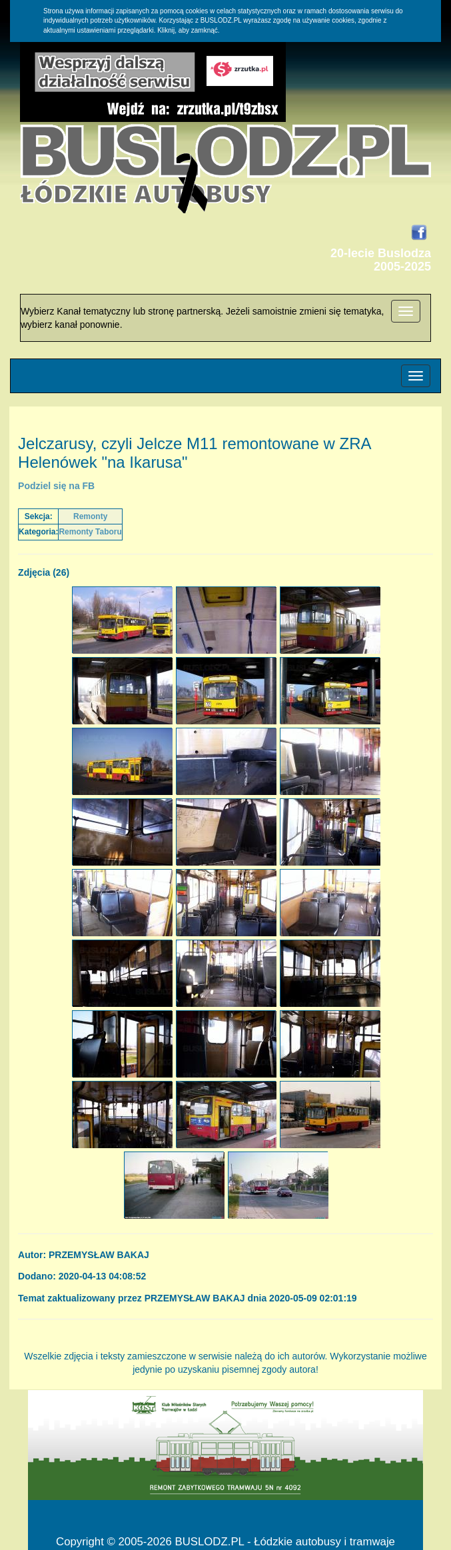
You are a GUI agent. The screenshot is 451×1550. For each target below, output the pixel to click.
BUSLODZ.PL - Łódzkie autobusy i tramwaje (284, 1541)
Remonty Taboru (90, 531)
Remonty (90, 516)
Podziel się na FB (56, 485)
